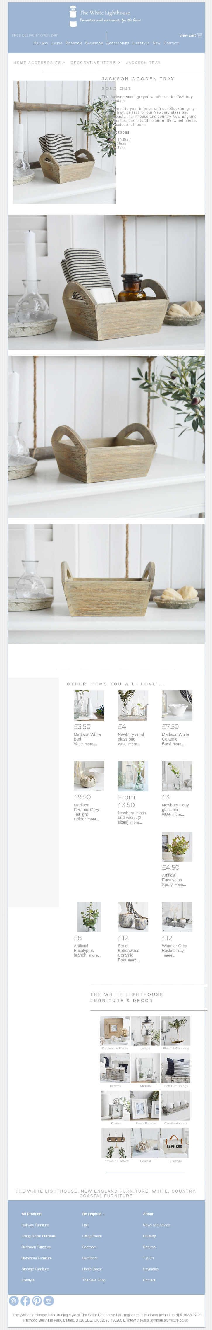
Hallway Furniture (35, 1225)
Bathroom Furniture (37, 1258)
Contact (171, 43)
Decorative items (94, 62)
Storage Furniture (35, 1269)
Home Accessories (37, 62)
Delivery (149, 1236)
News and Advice (156, 1225)
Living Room (92, 1236)
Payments (150, 1269)
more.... (91, 744)
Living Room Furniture (39, 1236)
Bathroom (95, 43)
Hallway (43, 43)
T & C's (148, 1258)
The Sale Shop (94, 1280)
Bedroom (75, 43)
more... (134, 744)
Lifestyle (142, 43)
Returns (149, 1247)
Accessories (119, 43)
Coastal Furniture (106, 1196)
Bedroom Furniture (36, 1247)
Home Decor (92, 1269)
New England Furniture (114, 1191)
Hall (85, 1225)
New (158, 43)
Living (58, 43)
